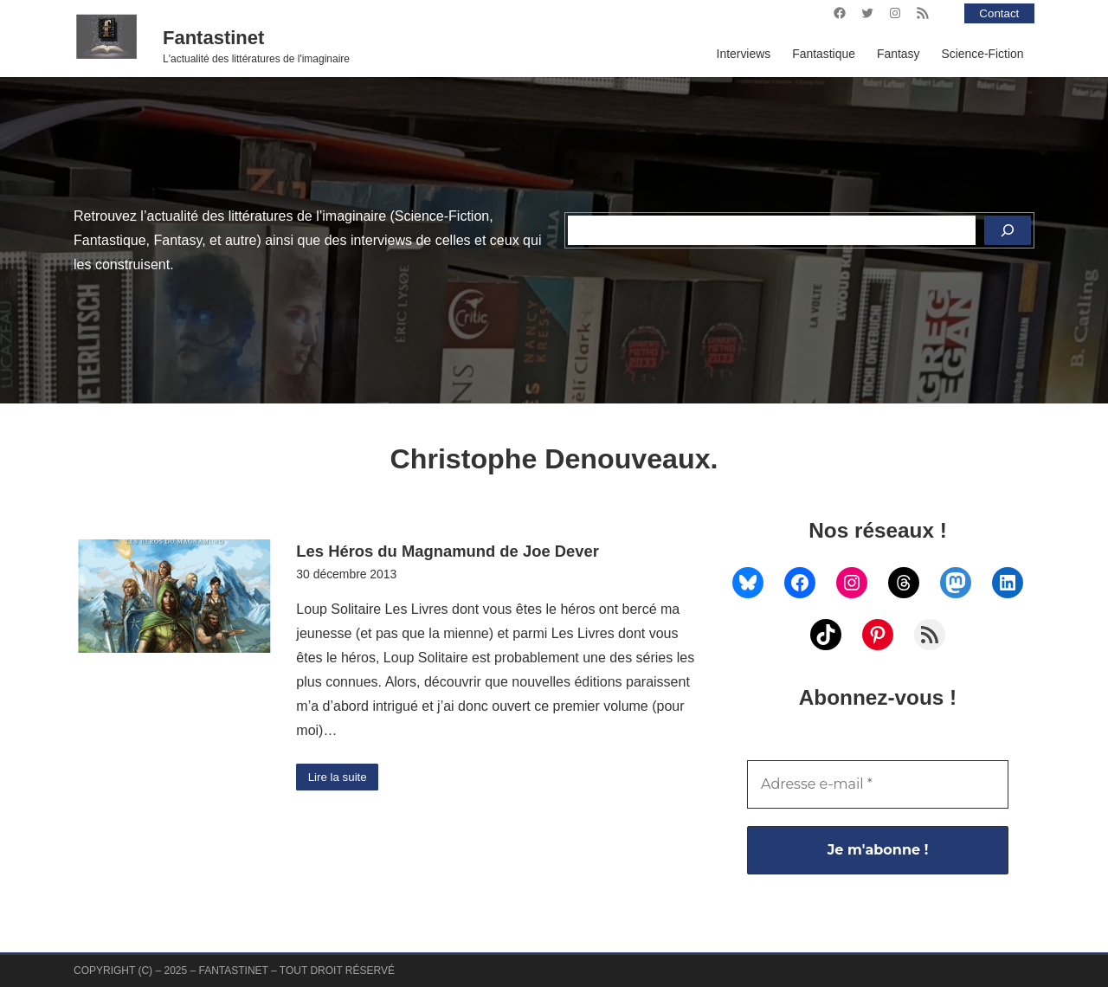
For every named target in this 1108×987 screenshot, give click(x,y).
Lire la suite (339, 777)
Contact (998, 13)
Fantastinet (213, 37)
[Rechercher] (1006, 230)
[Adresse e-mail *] (877, 784)
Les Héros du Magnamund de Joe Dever (447, 551)
